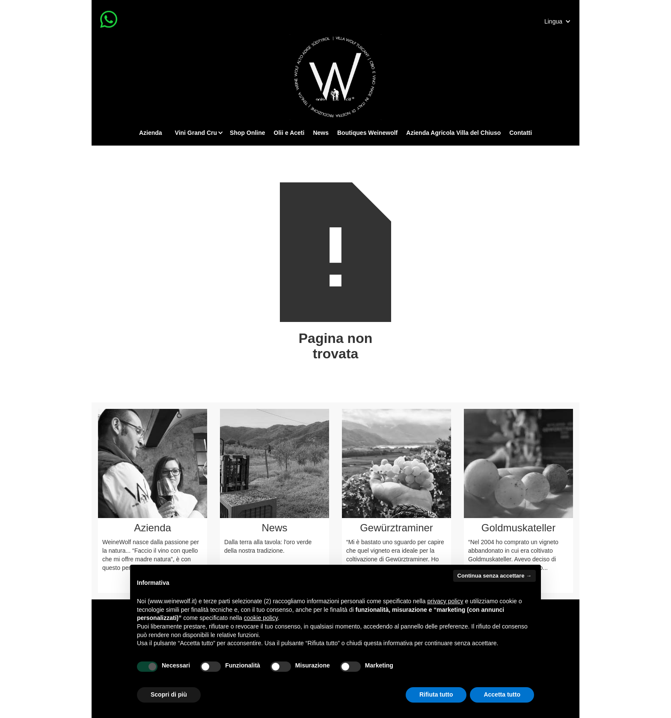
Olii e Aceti (289, 132)
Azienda (150, 132)
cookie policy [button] (261, 617)
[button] (557, 21)
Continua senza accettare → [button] (494, 575)
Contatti (520, 132)
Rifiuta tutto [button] (436, 694)
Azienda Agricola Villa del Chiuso (453, 132)
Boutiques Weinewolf (367, 132)
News (321, 132)
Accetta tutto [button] (502, 694)
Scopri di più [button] (169, 694)
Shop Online (247, 132)
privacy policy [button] (445, 601)
